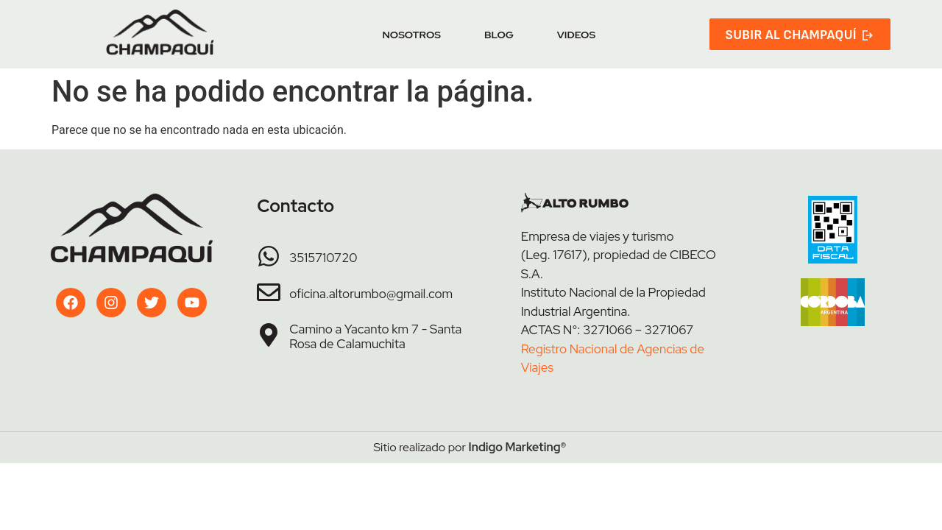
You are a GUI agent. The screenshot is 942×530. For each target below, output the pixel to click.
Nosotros (411, 34)
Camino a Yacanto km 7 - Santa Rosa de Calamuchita (375, 336)
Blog (499, 34)
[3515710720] (268, 256)
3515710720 (323, 258)
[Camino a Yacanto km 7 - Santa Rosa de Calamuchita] (268, 335)
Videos (576, 34)
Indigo (486, 447)
